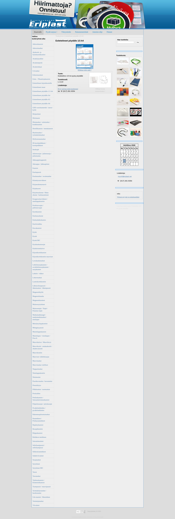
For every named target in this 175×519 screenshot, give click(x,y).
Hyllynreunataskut (39, 139)
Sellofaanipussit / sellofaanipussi (39, 446)
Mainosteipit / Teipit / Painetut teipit (40, 310)
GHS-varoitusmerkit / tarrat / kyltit (43, 109)
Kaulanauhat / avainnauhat (42, 176)
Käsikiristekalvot (38, 248)
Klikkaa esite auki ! (84, 69)
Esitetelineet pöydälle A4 (41, 95)
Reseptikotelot (38, 429)
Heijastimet (37, 114)
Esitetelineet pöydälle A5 (41, 99)
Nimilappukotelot (39, 373)
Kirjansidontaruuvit (39, 184)
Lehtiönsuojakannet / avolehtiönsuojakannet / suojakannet (41, 267)
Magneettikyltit (38, 292)
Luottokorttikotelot (39, 282)
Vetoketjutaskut (38, 501)
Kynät (35, 236)
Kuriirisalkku (37, 224)
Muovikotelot (37, 353)
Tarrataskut (36, 476)
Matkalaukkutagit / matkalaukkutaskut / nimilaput (40, 317)
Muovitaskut (37, 361)
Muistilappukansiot (39, 332)
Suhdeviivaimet (38, 456)
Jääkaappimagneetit (39, 160)
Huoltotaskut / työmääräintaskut (39, 134)
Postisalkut (36, 393)
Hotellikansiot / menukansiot (43, 128)
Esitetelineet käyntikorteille (42, 83)
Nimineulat (36, 377)
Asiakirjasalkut (38, 59)
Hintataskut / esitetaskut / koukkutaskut (41, 123)
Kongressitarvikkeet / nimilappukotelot (40, 200)
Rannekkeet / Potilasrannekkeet (39, 420)
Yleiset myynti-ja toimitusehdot (128, 197)
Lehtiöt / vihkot (38, 273)
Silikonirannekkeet (39, 452)
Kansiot (35, 168)
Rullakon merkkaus (39, 437)
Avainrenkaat (37, 67)
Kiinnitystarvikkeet (39, 180)
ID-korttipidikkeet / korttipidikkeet (39, 144)
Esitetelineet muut (39, 87)
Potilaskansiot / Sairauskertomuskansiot (41, 399)
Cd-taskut (36, 71)
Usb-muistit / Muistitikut (41, 497)
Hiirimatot (36, 118)
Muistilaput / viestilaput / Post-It (41, 337)
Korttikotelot (37, 212)
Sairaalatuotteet (38, 441)
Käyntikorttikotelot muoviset (43, 257)
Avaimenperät (37, 63)
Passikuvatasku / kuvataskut (42, 381)
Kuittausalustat (38, 216)
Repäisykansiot (38, 425)
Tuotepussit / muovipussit (42, 487)
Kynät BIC (36, 240)
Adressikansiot (38, 44)
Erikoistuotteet (38, 75)
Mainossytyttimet (39, 304)
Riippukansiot (37, 433)
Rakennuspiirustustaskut (41, 414)
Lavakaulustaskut (39, 261)
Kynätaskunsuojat (39, 244)
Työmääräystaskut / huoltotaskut (39, 492)
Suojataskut (37, 460)
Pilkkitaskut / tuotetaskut (41, 389)
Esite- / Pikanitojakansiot (41, 79)
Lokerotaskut (37, 278)
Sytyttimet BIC (38, 468)
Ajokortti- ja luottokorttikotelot (39, 53)
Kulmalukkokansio (39, 220)
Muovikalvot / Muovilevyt (42, 342)
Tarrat (35, 472)
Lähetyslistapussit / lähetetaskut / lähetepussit (42, 287)
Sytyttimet (36, 464)
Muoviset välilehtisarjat (41, 357)
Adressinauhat (38, 48)
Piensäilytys (37, 385)
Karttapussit (37, 172)
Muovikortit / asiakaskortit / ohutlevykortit (42, 347)
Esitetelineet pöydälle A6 (41, 103)
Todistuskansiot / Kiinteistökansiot (39, 481)
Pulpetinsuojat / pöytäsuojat (42, 404)
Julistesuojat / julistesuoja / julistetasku (42, 155)
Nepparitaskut (37, 369)
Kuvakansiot (37, 228)
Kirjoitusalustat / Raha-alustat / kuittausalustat (41, 194)
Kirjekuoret (37, 188)
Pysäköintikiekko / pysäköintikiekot (39, 409)
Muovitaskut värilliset (40, 365)
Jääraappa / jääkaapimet (41, 164)
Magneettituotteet (39, 300)
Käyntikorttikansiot (39, 253)
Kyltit (35, 232)
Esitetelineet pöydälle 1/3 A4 (43, 91)
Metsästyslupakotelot (40, 324)
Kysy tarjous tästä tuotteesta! (68, 89)
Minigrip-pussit (38, 328)
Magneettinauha (38, 296)
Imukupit (36, 149)
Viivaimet (36, 505)
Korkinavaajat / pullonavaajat (38, 206)
